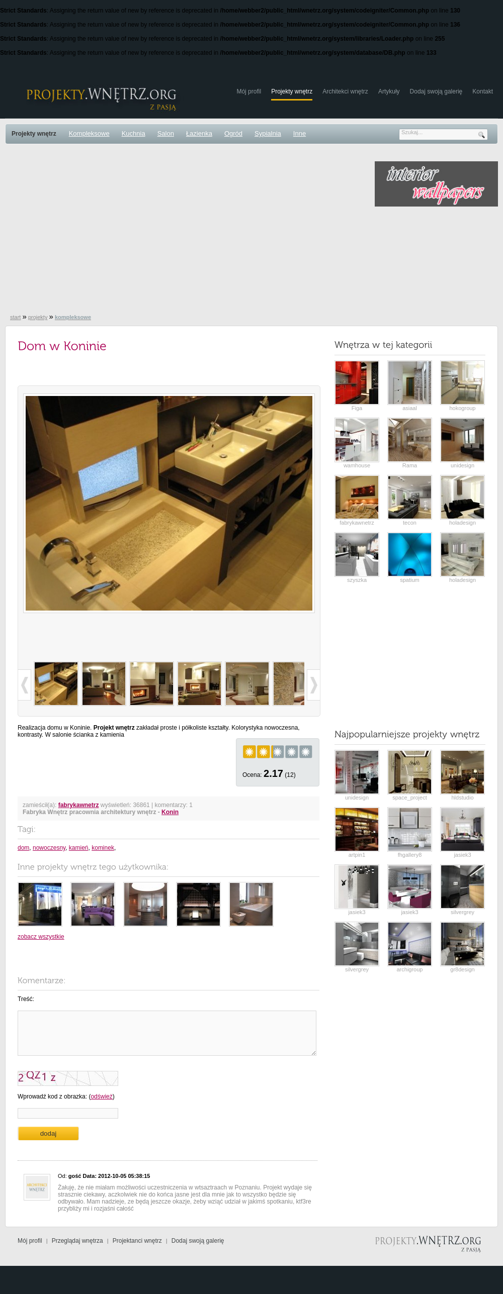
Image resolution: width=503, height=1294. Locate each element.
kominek (103, 847)
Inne (299, 133)
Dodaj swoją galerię (436, 91)
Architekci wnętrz (345, 91)
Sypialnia (268, 133)
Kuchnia (133, 133)
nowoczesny (49, 847)
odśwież (101, 1096)
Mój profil (248, 91)
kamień (79, 847)
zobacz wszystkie (41, 936)
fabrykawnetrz (78, 805)
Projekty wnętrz (291, 91)
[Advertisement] (176, 231)
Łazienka (199, 133)
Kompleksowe (89, 133)
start (15, 317)
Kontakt (482, 91)
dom (23, 847)
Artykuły (389, 91)
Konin (170, 812)
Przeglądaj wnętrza (77, 1240)
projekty (38, 317)
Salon (165, 133)
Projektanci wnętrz (137, 1240)
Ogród (233, 133)
